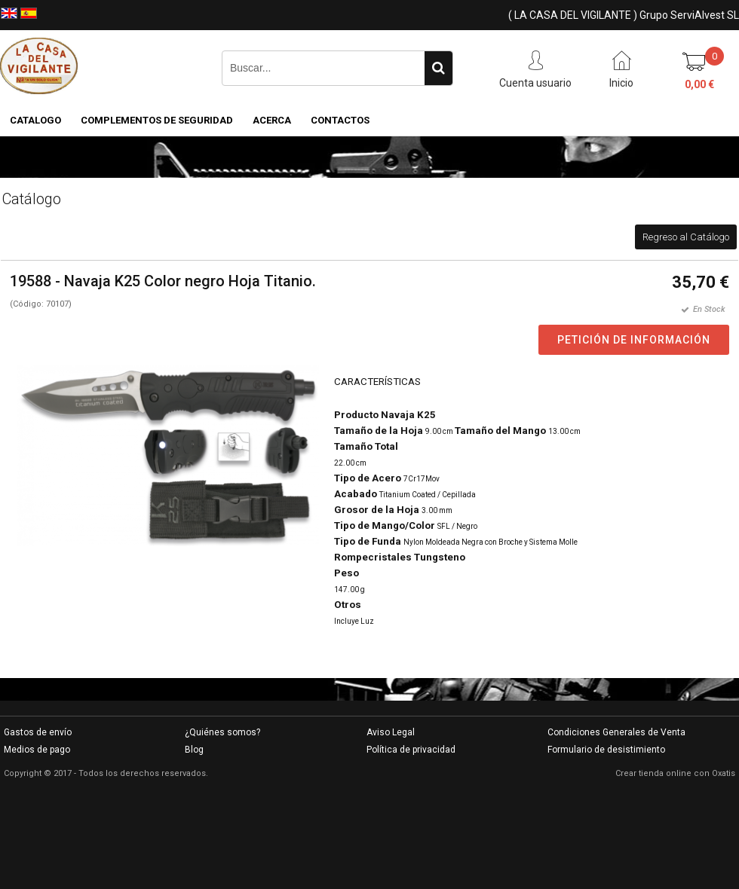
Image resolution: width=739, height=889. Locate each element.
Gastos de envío (38, 732)
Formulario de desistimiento (606, 749)
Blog (194, 749)
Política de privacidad (410, 749)
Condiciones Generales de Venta (616, 732)
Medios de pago (37, 749)
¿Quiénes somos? (222, 732)
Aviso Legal (390, 732)
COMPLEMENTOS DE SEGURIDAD (157, 120)
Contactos (340, 120)
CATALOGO (35, 120)
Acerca (272, 120)
